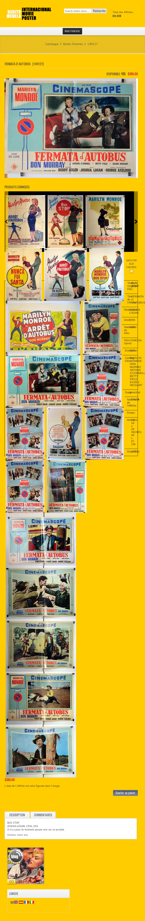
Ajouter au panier (125, 793)
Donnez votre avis (17, 834)
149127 (92, 44)
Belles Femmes (73, 44)
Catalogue (52, 44)
